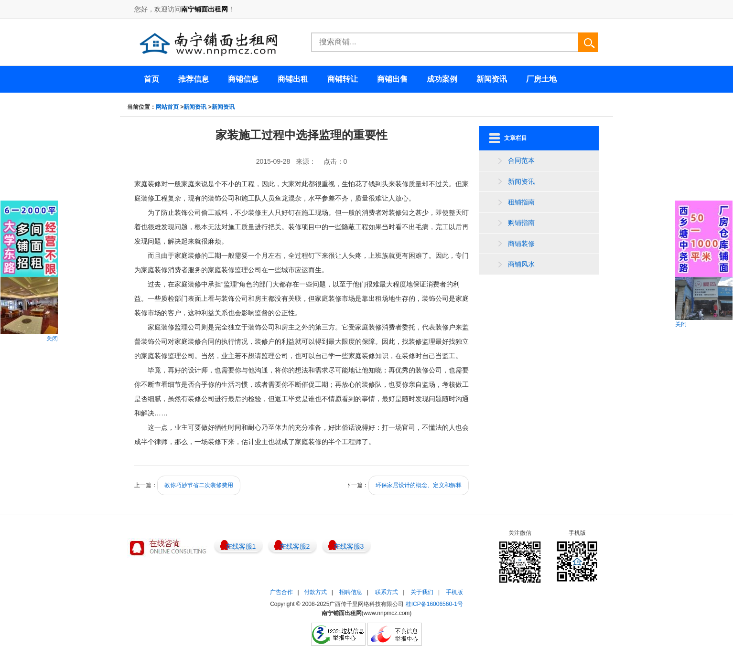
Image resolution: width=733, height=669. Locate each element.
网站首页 (167, 107)
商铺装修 (521, 243)
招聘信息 (350, 592)
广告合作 (281, 592)
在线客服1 (241, 546)
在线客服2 (295, 546)
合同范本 (521, 160)
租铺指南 (521, 202)
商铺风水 (521, 264)
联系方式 (386, 592)
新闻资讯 (194, 107)
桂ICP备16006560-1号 (434, 604)
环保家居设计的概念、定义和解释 (419, 485)
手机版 (454, 592)
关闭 (52, 338)
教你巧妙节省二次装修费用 (198, 485)
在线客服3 (349, 546)
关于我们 (421, 592)
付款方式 (315, 592)
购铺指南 (521, 222)
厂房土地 (541, 79)
